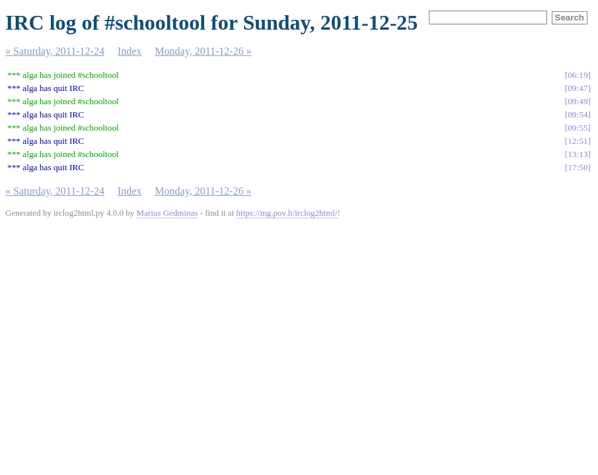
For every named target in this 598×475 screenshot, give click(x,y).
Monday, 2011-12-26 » (203, 51)
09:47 (577, 88)
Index (129, 51)
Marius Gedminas (167, 213)
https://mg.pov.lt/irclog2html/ (287, 213)
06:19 (577, 75)
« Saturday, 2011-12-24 (54, 51)
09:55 (577, 128)
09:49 (577, 101)
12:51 (577, 141)
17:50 (577, 167)
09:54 (577, 114)
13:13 (577, 154)
